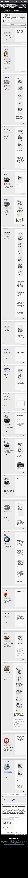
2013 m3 (13, 806)
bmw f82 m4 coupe (18, 809)
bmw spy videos (6, 813)
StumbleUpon (6, 800)
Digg (4, 799)
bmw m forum (11, 810)
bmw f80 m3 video (18, 807)
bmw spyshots (16, 813)
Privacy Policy (6, 844)
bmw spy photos (9, 812)
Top (26, 834)
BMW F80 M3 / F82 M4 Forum (7, 16)
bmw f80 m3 (7, 807)
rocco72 (5, 534)
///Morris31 (6, 613)
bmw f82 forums (14, 808)
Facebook (14, 798)
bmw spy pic (14, 812)
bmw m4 (20, 810)
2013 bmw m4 (9, 806)
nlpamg (5, 415)
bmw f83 (22, 809)
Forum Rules (4, 829)
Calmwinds (6, 231)
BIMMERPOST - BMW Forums (20, 834)
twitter (5, 798)
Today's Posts (18, 11)
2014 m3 (23, 806)
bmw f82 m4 (13, 809)
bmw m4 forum (14, 811)
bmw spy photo (5, 812)
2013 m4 (16, 806)
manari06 (6, 49)
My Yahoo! (5, 802)
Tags (3, 804)
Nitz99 (5, 174)
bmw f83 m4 (7, 810)
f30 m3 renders (21, 813)
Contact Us (14, 834)
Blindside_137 (7, 761)
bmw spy (23, 811)
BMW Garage (4, 11)
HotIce (5, 30)
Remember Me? (23, 17)
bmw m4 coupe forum (8, 811)
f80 (23, 813)
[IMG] (3, 826)
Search (22, 11)
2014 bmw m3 (20, 806)
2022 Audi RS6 (6, 520)
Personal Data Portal (21, 844)
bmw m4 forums (19, 811)
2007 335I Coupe (6, 68)
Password (12, 18)
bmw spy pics (19, 812)
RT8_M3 (5, 441)
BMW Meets (9, 11)
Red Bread (6, 129)
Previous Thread (11, 817)
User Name (13, 17)
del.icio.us (14, 800)
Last (23, 24)
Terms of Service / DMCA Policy (13, 844)
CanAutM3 (6, 199)
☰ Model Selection (14, 1)
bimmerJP (6, 478)
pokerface (6, 590)
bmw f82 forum (9, 808)
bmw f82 (5, 808)
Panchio (5, 633)
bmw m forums (16, 810)
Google (14, 799)
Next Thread (17, 817)
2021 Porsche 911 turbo (7, 521)
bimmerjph (6, 77)
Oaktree (5, 735)
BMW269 (6, 349)
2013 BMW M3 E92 (6, 67)
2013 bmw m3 (5, 806)
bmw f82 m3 (19, 808)
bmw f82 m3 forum (7, 809)
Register (25, 1)
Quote (23, 43)
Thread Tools (22, 25)
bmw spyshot (12, 813)
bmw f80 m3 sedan (12, 807)
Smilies (4, 825)
